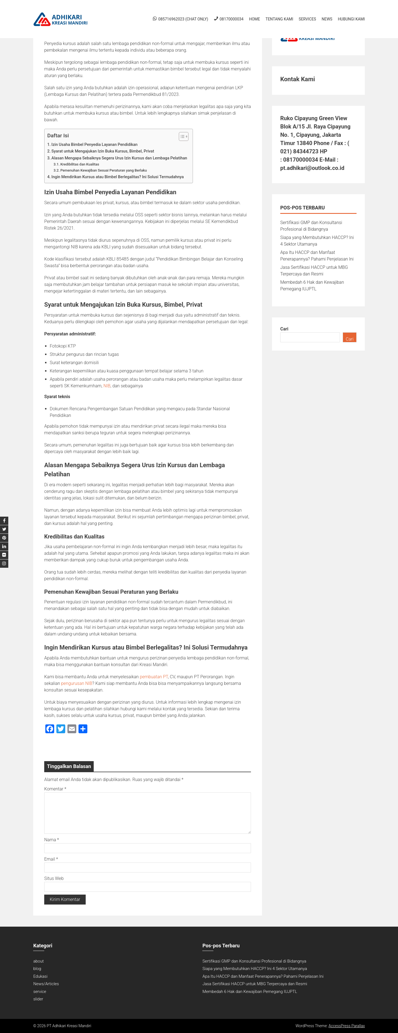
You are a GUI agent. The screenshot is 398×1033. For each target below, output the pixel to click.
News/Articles (46, 983)
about (38, 961)
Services (307, 19)
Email (51, 859)
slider (38, 999)
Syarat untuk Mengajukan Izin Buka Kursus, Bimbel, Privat (102, 151)
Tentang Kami (279, 19)
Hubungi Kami (351, 19)
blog (37, 968)
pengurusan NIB (76, 683)
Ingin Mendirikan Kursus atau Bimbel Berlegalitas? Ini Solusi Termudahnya (117, 177)
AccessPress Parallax (347, 1026)
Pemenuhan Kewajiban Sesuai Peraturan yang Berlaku (103, 170)
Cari (284, 329)
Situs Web (54, 878)
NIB (106, 385)
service (39, 991)
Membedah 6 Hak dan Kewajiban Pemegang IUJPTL (249, 991)
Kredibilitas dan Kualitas (79, 164)
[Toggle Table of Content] (181, 136)
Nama (51, 839)
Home (254, 19)
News (327, 19)
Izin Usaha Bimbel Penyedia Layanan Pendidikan (94, 144)
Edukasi (40, 976)
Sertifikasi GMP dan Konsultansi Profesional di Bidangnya (254, 961)
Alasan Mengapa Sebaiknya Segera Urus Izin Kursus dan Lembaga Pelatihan (119, 158)
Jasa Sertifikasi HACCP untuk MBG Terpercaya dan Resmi (254, 983)
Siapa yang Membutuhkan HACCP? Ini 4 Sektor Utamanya (254, 968)
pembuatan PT (154, 676)
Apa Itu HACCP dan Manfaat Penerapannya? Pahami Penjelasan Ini (262, 976)
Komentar (55, 789)
